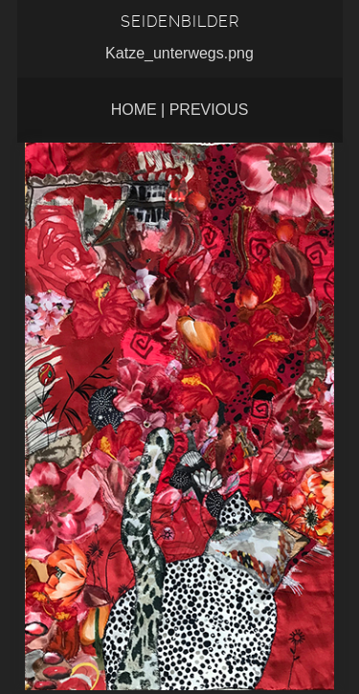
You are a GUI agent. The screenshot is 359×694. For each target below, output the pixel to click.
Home (134, 109)
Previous (209, 109)
